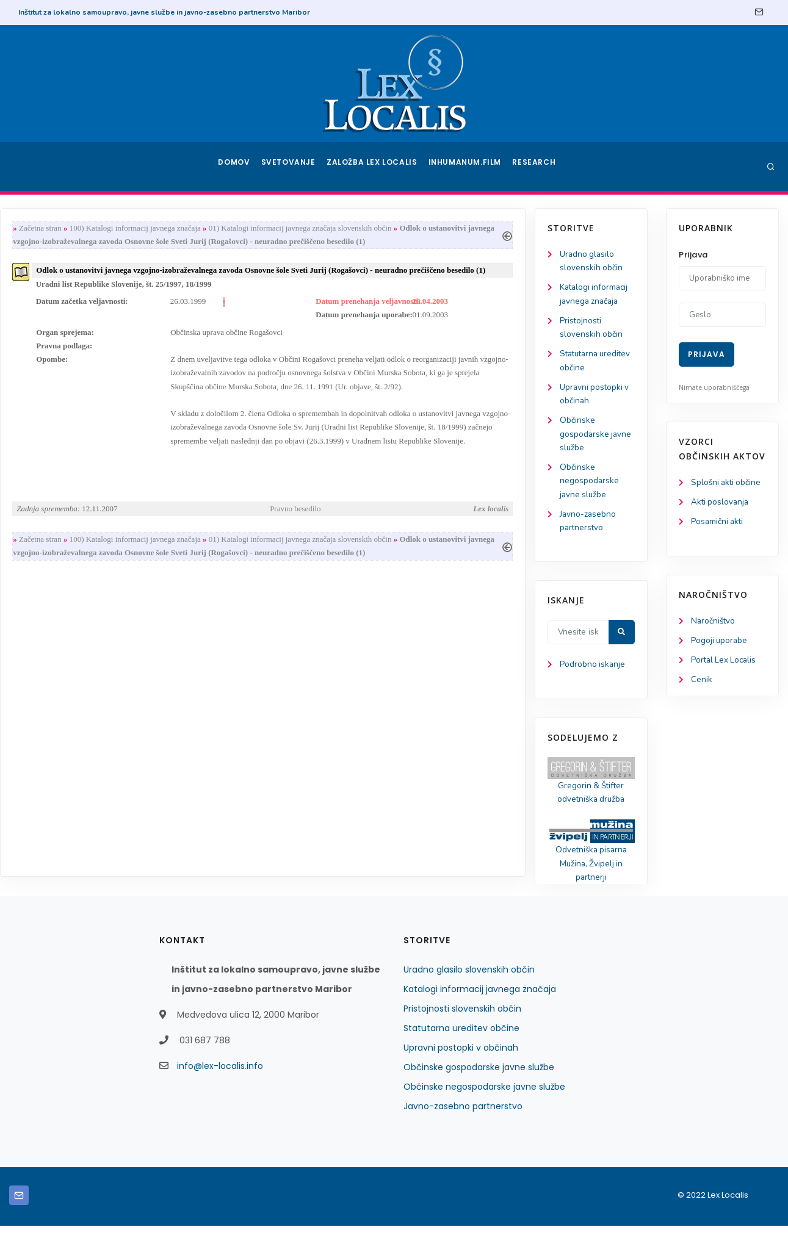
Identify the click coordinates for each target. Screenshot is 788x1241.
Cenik (701, 683)
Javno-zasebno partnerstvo (462, 1121)
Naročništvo (714, 623)
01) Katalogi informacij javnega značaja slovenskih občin (435, 228)
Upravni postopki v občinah (460, 1063)
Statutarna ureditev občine (461, 1043)
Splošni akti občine (727, 483)
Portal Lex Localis (725, 663)
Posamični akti (718, 523)
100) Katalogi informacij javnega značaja (270, 228)
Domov (235, 166)
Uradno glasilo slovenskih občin (469, 985)
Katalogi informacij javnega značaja (479, 1004)
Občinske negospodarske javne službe (64, 489)
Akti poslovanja (721, 503)
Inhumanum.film (466, 166)
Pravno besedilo (426, 518)
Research (535, 166)
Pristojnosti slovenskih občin (462, 1024)
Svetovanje (292, 166)
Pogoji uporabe (720, 643)
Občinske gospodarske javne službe (70, 441)
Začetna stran (175, 228)
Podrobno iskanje (67, 676)
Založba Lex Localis (375, 166)
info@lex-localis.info (220, 1081)
